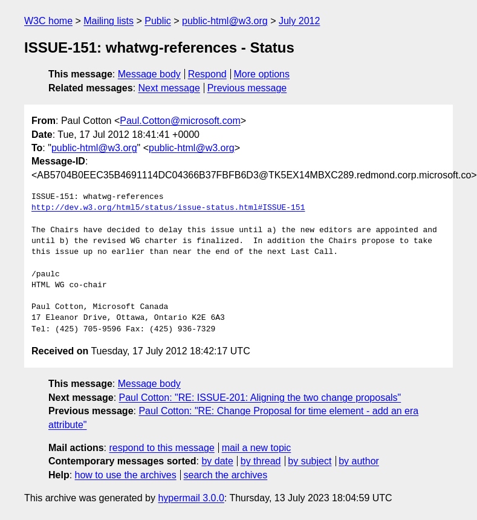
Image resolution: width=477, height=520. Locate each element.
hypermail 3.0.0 (191, 498)
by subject (309, 461)
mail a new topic (256, 448)
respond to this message (161, 448)
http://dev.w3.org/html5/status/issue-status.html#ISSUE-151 (168, 208)
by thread (261, 461)
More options (262, 74)
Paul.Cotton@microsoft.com (180, 120)
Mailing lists (108, 21)
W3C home (48, 21)
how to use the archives (126, 475)
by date (217, 461)
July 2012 (299, 21)
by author (359, 461)
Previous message (247, 88)
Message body (149, 74)
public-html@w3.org (225, 21)
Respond (207, 74)
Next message (169, 88)
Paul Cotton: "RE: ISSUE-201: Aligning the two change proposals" (260, 397)
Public (157, 21)
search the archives (226, 475)
